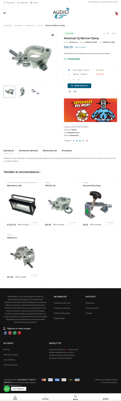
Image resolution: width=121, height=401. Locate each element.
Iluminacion (19, 25)
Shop (15, 399)
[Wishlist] (106, 397)
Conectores (22, 182)
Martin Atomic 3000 (14, 185)
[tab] (9, 150)
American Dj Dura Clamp (92, 185)
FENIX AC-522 (50, 185)
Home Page (8, 25)
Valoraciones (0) (50, 150)
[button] (52, 35)
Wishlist (106, 399)
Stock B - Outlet (12, 182)
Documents (67, 150)
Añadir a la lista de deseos (70, 91)
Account (45, 399)
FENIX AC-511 (12, 238)
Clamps (40, 25)
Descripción (9, 150)
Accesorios (30, 25)
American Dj (73, 42)
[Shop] (15, 397)
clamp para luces (73, 132)
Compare (75, 91)
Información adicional (28, 150)
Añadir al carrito (81, 85)
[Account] (45, 397)
